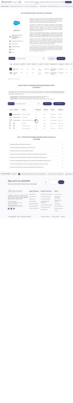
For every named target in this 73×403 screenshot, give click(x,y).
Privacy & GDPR (55, 216)
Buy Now (52, 58)
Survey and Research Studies (46, 204)
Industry (24, 109)
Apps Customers (32, 196)
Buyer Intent (20, 2)
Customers (31, 2)
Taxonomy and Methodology (57, 197)
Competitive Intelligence (46, 196)
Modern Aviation (14, 97)
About (58, 2)
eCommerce (60, 69)
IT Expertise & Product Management (45, 202)
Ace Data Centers (14, 96)
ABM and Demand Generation (47, 194)
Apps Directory (32, 199)
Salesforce (47, 69)
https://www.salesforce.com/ (17, 41)
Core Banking (14, 174)
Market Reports (57, 203)
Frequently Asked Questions (57, 201)
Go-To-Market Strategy (45, 199)
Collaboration (62, 174)
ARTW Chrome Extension (34, 208)
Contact (56, 210)
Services (55, 2)
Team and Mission (58, 194)
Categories (42, 2)
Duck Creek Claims (34, 6)
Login (61, 2)
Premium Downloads (58, 208)
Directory (37, 2)
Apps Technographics (33, 206)
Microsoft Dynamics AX (54, 6)
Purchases (26, 2)
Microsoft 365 (54, 174)
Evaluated (60, 109)
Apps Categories (32, 201)
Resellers (47, 2)
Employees (38, 109)
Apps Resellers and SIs (33, 203)
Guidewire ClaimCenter (16, 6)
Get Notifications (59, 103)
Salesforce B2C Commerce (53, 69)
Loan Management (43, 174)
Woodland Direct (45, 35)
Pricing (51, 2)
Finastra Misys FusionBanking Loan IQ (29, 174)
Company (15, 109)
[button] (12, 58)
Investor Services (44, 209)
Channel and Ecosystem (46, 207)
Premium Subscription (58, 206)
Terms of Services (45, 216)
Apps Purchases (32, 194)
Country (52, 109)
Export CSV (61, 58)
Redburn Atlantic (14, 99)
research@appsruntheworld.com (15, 205)
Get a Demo (68, 2)
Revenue (46, 109)
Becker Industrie (44, 6)
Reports (15, 2)
